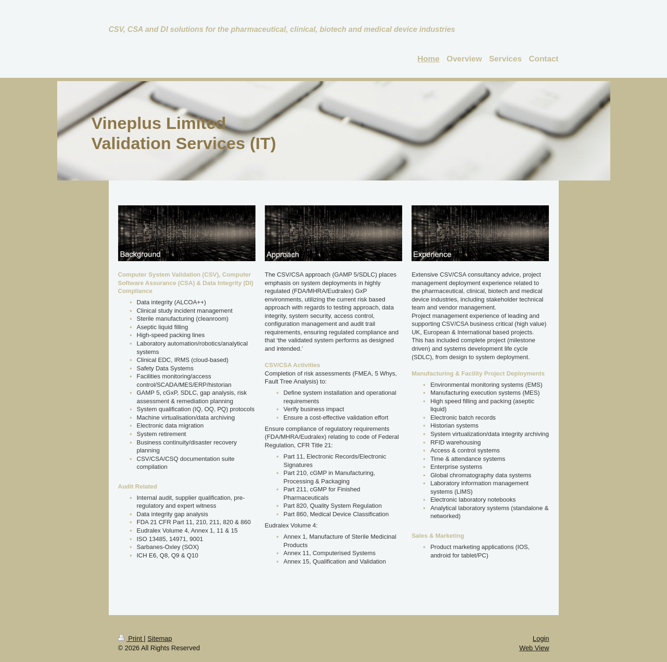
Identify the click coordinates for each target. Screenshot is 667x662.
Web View (534, 648)
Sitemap (160, 638)
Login (541, 638)
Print (131, 638)
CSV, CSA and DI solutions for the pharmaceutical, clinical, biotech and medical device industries (282, 29)
